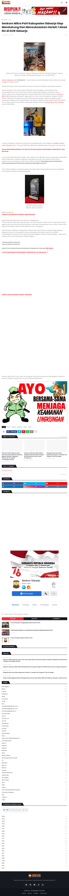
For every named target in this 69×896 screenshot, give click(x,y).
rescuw (34, 768)
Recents (34, 619)
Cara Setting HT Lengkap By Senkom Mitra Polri (25, 623)
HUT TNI (34, 721)
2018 (34, 836)
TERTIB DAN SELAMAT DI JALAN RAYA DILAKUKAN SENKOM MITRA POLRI (32, 630)
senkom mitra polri (34, 773)
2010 (34, 856)
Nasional (19, 427)
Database (34, 694)
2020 (34, 831)
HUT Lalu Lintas (34, 714)
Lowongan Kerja (34, 741)
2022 (34, 826)
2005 (34, 858)
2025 (34, 819)
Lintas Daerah (34, 733)
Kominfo (34, 728)
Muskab (34, 746)
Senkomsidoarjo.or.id (9, 80)
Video (34, 800)
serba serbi (34, 775)
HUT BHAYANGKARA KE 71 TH (34, 709)
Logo (34, 736)
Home (24, 893)
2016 (34, 841)
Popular (12, 619)
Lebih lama (63, 474)
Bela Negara (34, 687)
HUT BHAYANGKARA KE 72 (34, 711)
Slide (30, 427)
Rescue (34, 765)
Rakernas (34, 763)
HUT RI (34, 716)
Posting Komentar (7, 470)
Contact (36, 893)
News (25, 427)
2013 (34, 848)
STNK (34, 785)
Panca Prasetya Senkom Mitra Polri (22, 638)
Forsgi (34, 701)
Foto (34, 704)
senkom (34, 770)
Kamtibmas (34, 723)
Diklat (34, 696)
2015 (34, 843)
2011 (34, 853)
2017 (34, 838)
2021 (34, 829)
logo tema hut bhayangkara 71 (34, 738)
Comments (56, 619)
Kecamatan (34, 726)
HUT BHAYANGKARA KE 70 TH (34, 706)
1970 (34, 868)
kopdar (34, 731)
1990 (34, 863)
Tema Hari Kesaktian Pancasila (34, 790)
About (29, 893)
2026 (34, 816)
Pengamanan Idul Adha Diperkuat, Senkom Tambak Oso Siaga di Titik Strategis (57, 454)
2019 (34, 834)
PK (34, 760)
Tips (34, 795)
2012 (34, 851)
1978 (34, 866)
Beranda (4, 19)
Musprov (34, 748)
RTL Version (43, 893)
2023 (34, 824)
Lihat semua (63, 436)
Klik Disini (49, 248)
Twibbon (34, 797)
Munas (34, 743)
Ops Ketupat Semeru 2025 (34, 758)
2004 (34, 861)
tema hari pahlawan (34, 792)
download (34, 699)
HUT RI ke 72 (34, 719)
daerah (14, 427)
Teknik (34, 787)
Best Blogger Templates (38, 890)
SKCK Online (34, 780)
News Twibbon (34, 755)
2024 (34, 821)
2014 (34, 846)
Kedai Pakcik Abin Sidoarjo (54, 102)
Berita (9, 19)
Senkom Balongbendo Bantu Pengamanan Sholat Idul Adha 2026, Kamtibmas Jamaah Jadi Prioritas (35, 678)
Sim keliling (34, 778)
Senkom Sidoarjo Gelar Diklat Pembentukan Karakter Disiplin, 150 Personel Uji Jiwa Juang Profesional (34, 455)
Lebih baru (6, 474)
